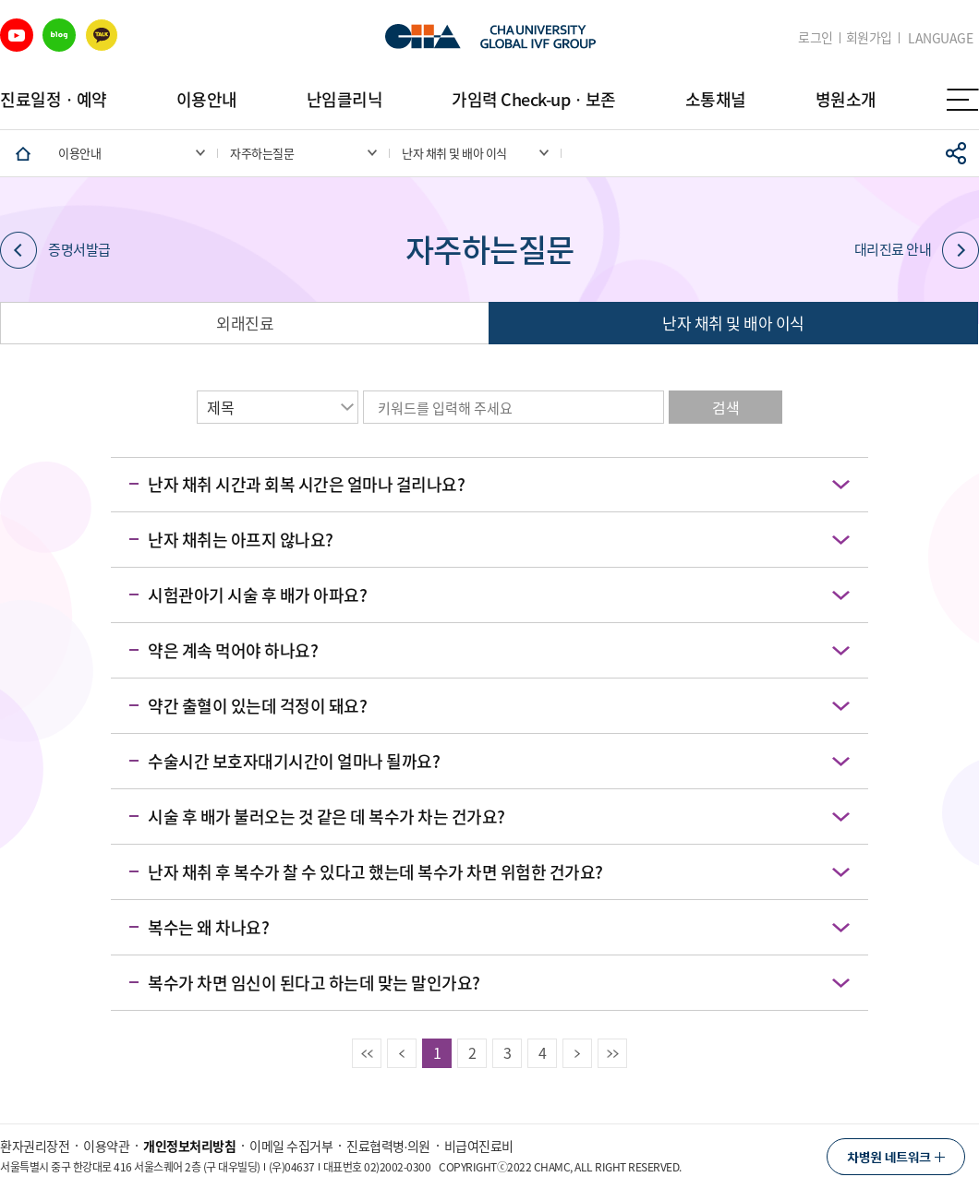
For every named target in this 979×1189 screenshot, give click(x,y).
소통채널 (715, 99)
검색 (725, 407)
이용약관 (106, 1145)
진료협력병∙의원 (388, 1145)
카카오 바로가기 (101, 35)
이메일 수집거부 (290, 1145)
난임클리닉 (345, 99)
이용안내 (206, 99)
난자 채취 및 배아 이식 (733, 322)
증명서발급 (55, 250)
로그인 (815, 37)
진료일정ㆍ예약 (53, 99)
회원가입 (869, 37)
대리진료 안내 (917, 250)
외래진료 (244, 322)
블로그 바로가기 (59, 35)
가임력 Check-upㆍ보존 (534, 99)
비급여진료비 (479, 1145)
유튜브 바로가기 (16, 35)
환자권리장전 (34, 1145)
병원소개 (846, 99)
